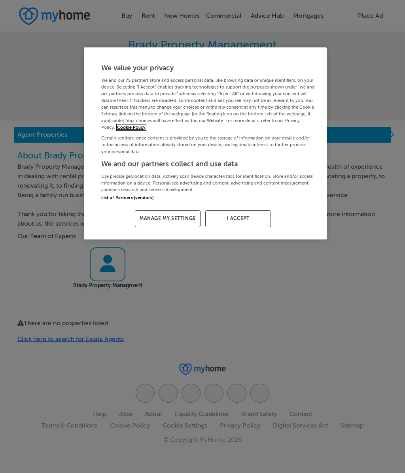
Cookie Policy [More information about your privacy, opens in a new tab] (131, 127)
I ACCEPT (238, 218)
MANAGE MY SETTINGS (168, 218)
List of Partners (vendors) (127, 197)
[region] (205, 143)
